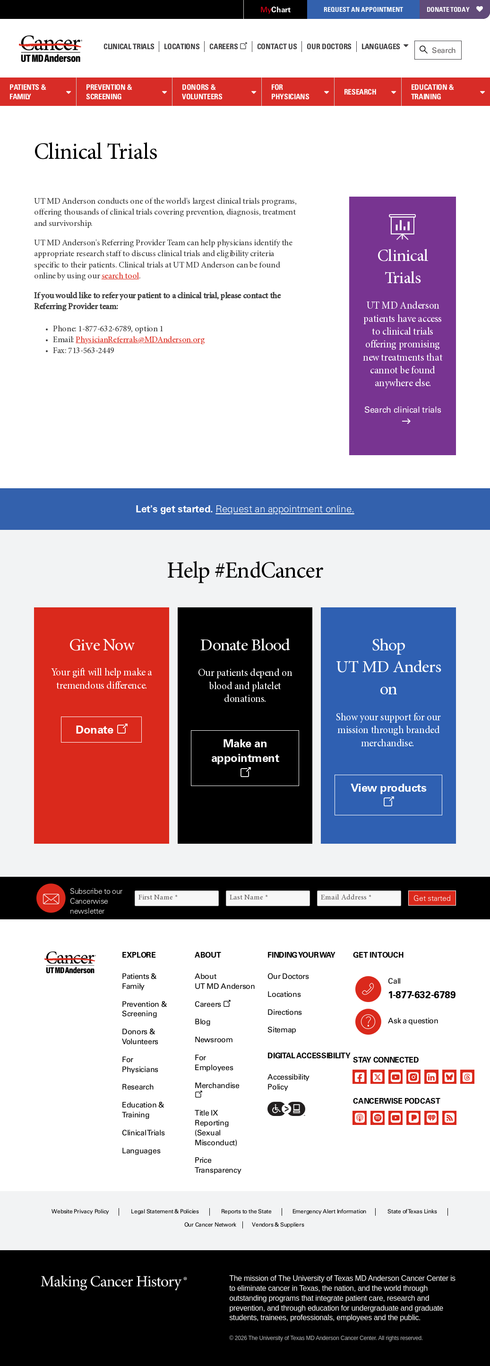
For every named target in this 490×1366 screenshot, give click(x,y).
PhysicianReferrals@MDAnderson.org (140, 340)
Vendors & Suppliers (278, 1224)
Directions (284, 1012)
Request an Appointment (363, 9)
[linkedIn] (431, 1077)
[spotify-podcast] (378, 1118)
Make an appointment (245, 757)
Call (418, 989)
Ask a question (407, 1024)
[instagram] (413, 1077)
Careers (228, 46)
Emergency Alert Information (329, 1211)
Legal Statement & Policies (165, 1211)
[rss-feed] (449, 1118)
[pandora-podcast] (413, 1118)
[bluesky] (449, 1077)
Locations (284, 994)
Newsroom (213, 1039)
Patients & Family (27, 92)
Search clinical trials (402, 415)
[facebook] (360, 1077)
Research (360, 91)
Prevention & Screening (109, 92)
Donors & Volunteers (202, 92)
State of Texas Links (412, 1211)
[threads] (467, 1077)
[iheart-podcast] (431, 1118)
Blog (203, 1021)
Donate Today (455, 9)
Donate (101, 729)
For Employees (214, 1062)
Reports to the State (246, 1211)
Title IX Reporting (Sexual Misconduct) (216, 1127)
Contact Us (277, 46)
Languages (380, 46)
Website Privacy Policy (80, 1211)
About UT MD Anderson (225, 981)
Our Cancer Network (210, 1224)
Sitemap (281, 1029)
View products (389, 794)
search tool (120, 276)
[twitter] (378, 1077)
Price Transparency (218, 1165)
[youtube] (395, 1077)
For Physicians (290, 92)
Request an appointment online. (284, 509)
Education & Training (432, 92)
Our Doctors (329, 46)
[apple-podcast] (360, 1118)
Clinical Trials (128, 46)
